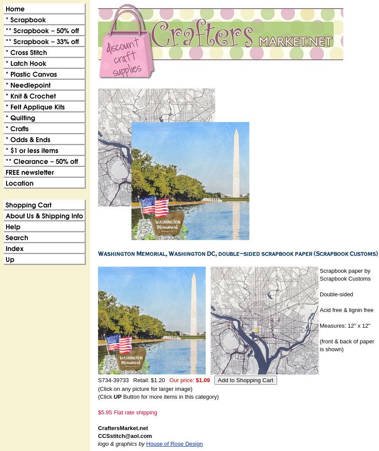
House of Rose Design (174, 444)
